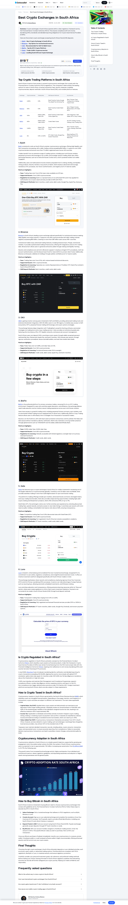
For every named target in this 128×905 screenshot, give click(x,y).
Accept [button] (111, 902)
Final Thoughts (95, 61)
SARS (76, 696)
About (61, 2)
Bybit (21, 101)
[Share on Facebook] (97, 69)
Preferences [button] (96, 902)
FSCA (26, 663)
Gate (21, 128)
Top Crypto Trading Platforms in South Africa (98, 32)
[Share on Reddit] (104, 69)
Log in (104, 2)
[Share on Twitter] (90, 69)
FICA (41, 667)
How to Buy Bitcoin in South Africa (99, 56)
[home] (21, 3)
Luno (21, 136)
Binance (22, 108)
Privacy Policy (48, 902)
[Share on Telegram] (101, 69)
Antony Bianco (32, 23)
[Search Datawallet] (92, 2)
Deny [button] (104, 902)
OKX (21, 115)
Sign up (97, 2)
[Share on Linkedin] (94, 69)
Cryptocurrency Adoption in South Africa (99, 50)
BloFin (21, 121)
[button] (48, 2)
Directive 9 (30, 672)
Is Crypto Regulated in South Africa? (100, 38)
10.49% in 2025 (78, 746)
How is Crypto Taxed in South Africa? (98, 44)
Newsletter (32, 2)
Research (40, 2)
